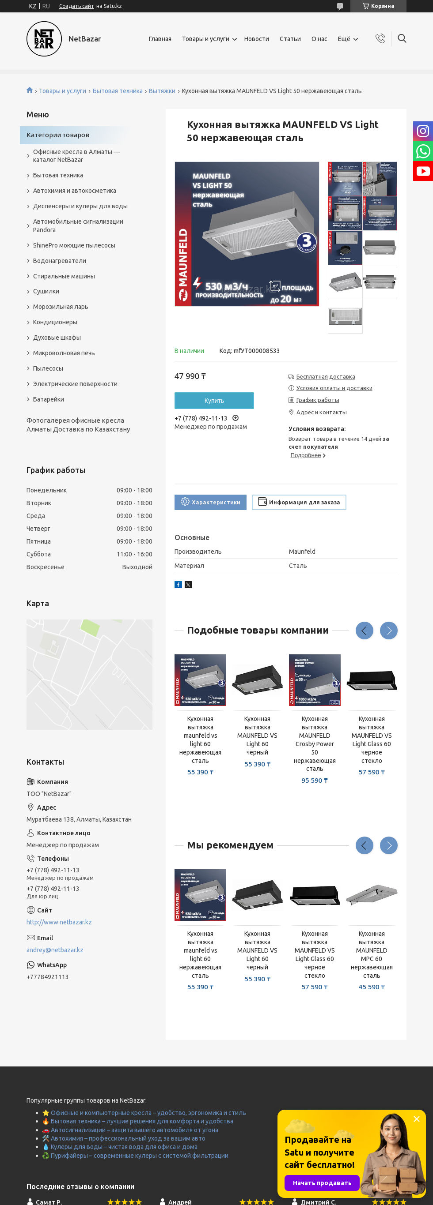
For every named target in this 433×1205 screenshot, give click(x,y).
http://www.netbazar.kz (59, 922)
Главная (160, 38)
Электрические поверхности (75, 383)
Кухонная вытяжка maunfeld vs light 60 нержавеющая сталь (200, 739)
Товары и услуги (205, 38)
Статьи (290, 38)
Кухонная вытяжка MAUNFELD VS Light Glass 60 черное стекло (372, 739)
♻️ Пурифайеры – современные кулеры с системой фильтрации (135, 1155)
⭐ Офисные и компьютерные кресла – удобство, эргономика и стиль (144, 1112)
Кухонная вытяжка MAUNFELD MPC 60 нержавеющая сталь (372, 954)
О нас (319, 38)
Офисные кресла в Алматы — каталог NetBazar (76, 156)
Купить (214, 400)
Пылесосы (48, 368)
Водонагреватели (59, 260)
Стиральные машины (64, 276)
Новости (256, 38)
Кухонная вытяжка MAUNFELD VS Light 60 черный (257, 735)
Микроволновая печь (64, 353)
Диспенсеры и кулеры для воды (80, 206)
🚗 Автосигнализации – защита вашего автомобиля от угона (130, 1130)
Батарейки (48, 399)
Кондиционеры (55, 322)
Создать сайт (76, 6)
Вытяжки (162, 90)
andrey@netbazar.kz (55, 949)
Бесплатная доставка (325, 376)
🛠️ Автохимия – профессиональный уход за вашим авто (123, 1138)
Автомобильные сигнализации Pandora (78, 225)
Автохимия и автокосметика (74, 190)
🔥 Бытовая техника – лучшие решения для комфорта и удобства (137, 1121)
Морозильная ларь (60, 306)
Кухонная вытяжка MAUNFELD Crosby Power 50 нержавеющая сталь (315, 743)
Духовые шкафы (57, 337)
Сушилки (46, 291)
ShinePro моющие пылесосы (74, 245)
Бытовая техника (118, 90)
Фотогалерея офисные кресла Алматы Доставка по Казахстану (78, 425)
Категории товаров (58, 135)
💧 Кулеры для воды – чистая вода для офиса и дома (120, 1146)
